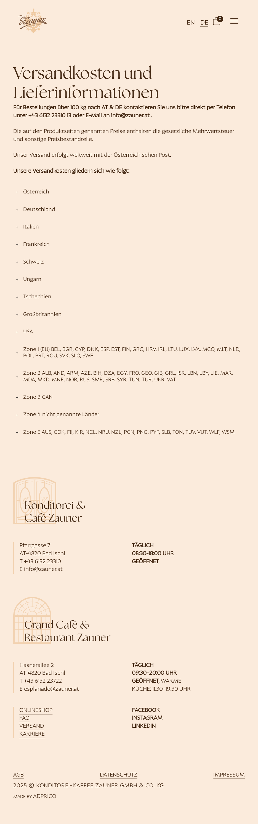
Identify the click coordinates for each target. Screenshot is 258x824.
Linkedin (144, 726)
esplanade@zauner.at (51, 689)
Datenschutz (118, 775)
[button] (216, 21)
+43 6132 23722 (43, 681)
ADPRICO (44, 796)
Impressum (229, 775)
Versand (32, 726)
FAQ (25, 718)
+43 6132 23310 (42, 562)
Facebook (146, 710)
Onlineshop (36, 710)
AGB (18, 775)
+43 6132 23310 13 (49, 116)
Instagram (147, 718)
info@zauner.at (130, 116)
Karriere (32, 734)
